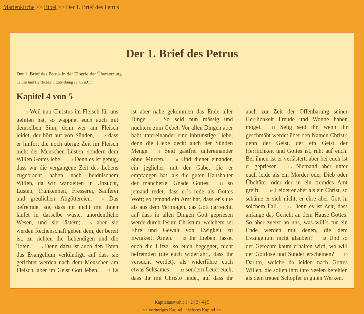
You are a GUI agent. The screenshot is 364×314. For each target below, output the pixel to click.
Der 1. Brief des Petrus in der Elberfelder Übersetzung (69, 73)
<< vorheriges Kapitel (162, 310)
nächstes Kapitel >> (203, 310)
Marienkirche (18, 7)
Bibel (50, 7)
